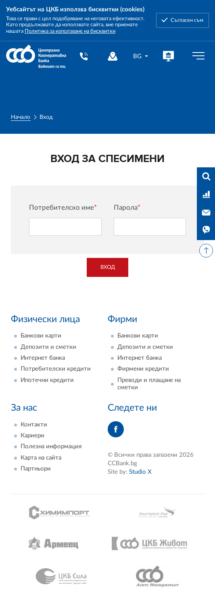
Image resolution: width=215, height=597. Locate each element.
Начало (20, 117)
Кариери (32, 435)
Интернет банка (43, 358)
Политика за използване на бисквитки (70, 31)
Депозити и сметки (48, 347)
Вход (107, 267)
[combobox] (141, 56)
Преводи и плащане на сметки (149, 383)
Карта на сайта (41, 458)
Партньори (36, 469)
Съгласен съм (187, 20)
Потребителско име (63, 207)
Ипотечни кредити (47, 380)
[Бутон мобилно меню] (198, 56)
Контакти (34, 425)
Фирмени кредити (143, 369)
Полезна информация (51, 446)
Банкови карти (41, 336)
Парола (127, 207)
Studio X (140, 472)
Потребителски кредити (56, 369)
